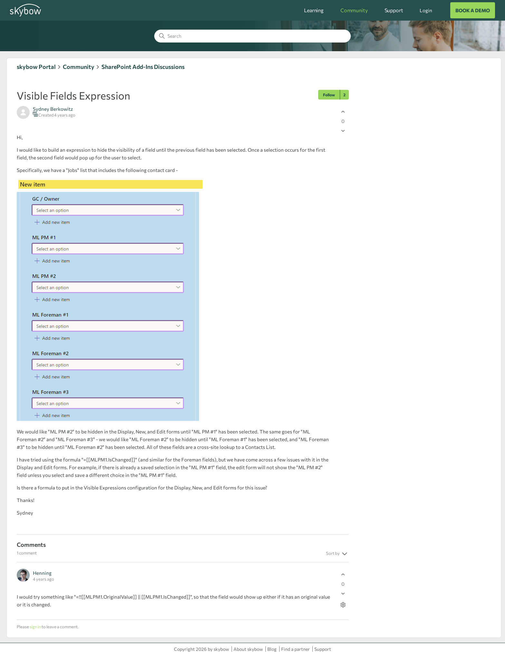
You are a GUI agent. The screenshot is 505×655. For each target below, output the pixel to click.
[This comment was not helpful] (343, 593)
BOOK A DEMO (472, 10)
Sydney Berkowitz (53, 109)
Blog (272, 649)
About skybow (248, 649)
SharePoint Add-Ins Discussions (143, 66)
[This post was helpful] (343, 111)
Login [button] (426, 10)
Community (354, 10)
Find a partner (295, 649)
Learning (314, 10)
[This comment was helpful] (343, 574)
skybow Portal (36, 66)
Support (394, 10)
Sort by (337, 554)
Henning (42, 573)
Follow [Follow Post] (329, 94)
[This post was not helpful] (343, 130)
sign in (35, 626)
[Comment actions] (343, 604)
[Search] (252, 36)
